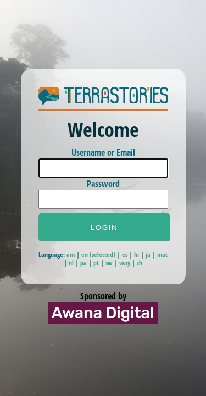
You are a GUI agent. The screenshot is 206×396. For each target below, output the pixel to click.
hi (136, 254)
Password (103, 184)
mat (162, 254)
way (124, 262)
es (124, 254)
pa (83, 262)
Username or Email (103, 152)
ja (148, 254)
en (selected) (99, 254)
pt (96, 262)
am (70, 254)
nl (71, 262)
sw (109, 262)
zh (139, 262)
